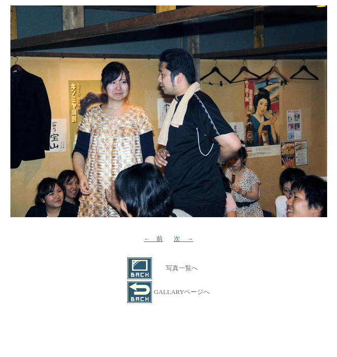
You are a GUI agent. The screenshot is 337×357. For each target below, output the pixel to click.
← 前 (153, 238)
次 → (183, 238)
